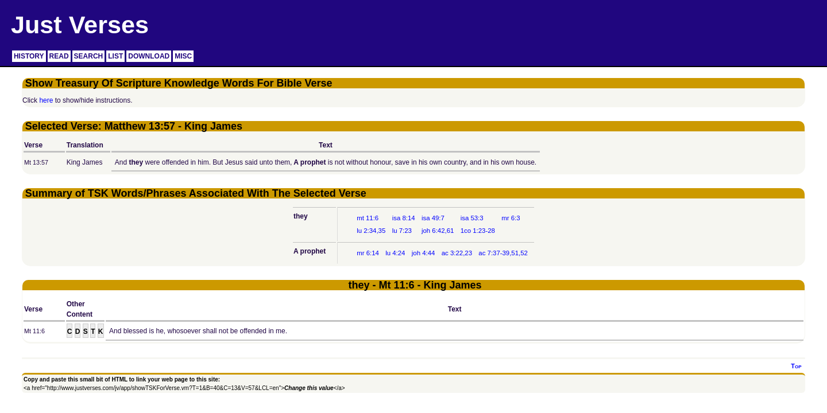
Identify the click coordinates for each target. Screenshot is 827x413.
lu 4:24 (395, 253)
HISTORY (29, 56)
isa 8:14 (403, 218)
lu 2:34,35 (371, 230)
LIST (115, 56)
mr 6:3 (510, 218)
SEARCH (88, 56)
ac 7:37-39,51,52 (503, 253)
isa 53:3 (472, 218)
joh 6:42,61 (438, 230)
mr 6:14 (368, 253)
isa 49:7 (433, 218)
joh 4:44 (423, 253)
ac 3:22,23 (457, 253)
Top (796, 366)
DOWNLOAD (148, 56)
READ (59, 56)
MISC (183, 56)
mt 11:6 (367, 218)
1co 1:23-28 (478, 230)
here (46, 100)
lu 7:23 (402, 230)
